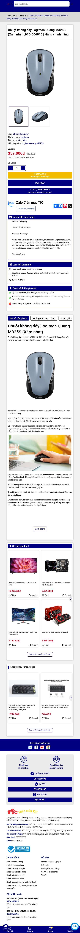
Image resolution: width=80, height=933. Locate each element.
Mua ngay (40, 183)
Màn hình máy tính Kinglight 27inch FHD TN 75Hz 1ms (23, 633)
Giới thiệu (45, 865)
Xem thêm (40, 529)
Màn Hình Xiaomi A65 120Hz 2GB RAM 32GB (22, 584)
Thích (12, 595)
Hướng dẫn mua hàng (50, 868)
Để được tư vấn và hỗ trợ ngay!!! (40, 190)
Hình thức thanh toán (15, 865)
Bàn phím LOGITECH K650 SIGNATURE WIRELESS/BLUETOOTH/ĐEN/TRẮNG (55, 707)
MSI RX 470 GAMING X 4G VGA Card (55, 632)
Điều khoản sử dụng (15, 862)
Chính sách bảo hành (15, 879)
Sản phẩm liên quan (22, 667)
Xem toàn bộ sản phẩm (40, 654)
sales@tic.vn (17, 841)
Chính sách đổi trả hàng (16, 872)
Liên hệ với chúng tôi (26, 208)
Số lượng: (12, 163)
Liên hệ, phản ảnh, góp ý (51, 862)
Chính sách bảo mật (49, 872)
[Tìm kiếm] (65, 4)
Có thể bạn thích (19, 546)
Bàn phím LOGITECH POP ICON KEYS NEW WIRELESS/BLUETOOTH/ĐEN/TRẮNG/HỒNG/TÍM (22, 708)
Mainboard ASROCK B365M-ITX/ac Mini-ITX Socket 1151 (56, 584)
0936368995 (40, 779)
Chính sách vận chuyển (16, 868)
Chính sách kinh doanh (16, 875)
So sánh (33, 595)
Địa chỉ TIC (40, 799)
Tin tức (44, 875)
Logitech (25, 137)
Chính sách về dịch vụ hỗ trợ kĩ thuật (21, 882)
